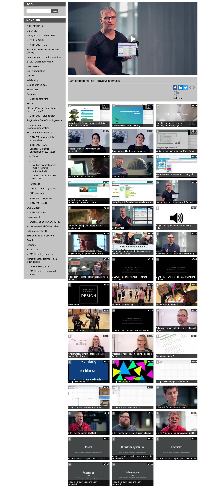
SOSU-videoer (34, 208)
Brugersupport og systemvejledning (44, 57)
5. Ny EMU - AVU (38, 203)
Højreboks (35, 184)
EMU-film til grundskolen (42, 254)
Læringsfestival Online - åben (44, 226)
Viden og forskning (39, 99)
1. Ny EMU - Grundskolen (42, 116)
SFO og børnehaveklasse (39, 132)
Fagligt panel (33, 217)
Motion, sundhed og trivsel (43, 188)
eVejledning (32, 80)
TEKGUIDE (32, 89)
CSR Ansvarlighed (36, 71)
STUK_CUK (33, 249)
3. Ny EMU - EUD (38, 145)
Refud (30, 240)
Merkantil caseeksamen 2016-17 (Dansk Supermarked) (44, 168)
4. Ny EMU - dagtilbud (41, 198)
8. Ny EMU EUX (35, 26)
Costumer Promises (37, 85)
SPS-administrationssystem (40, 235)
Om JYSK (32, 31)
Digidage (31, 245)
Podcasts (177, 98)
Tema (35, 156)
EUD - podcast (37, 193)
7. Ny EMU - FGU (38, 45)
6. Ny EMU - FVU (38, 212)
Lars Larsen (33, 66)
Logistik (30, 75)
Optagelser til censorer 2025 (41, 35)
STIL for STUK (37, 40)
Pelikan (30, 103)
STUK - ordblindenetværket (40, 62)
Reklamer (31, 94)
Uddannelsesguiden (39, 266)
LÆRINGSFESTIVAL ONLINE (45, 222)
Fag (34, 161)
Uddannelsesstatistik (37, 231)
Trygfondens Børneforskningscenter (45, 120)
